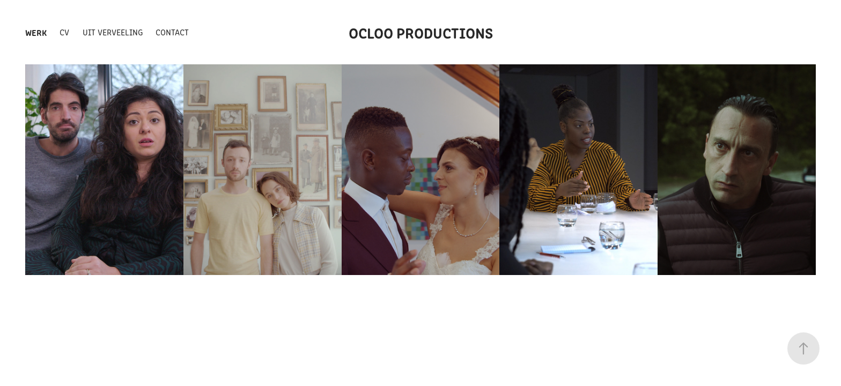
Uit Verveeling (113, 32)
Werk (36, 32)
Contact (172, 32)
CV (64, 32)
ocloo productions (421, 32)
